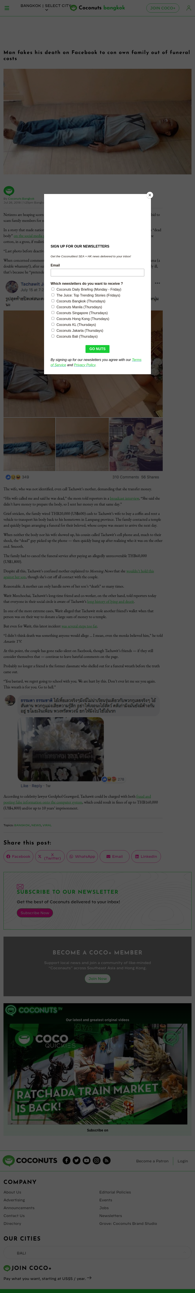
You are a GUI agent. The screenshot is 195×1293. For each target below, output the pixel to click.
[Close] (150, 195)
